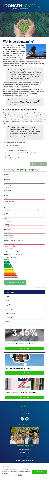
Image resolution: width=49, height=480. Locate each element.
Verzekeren (9, 309)
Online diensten (10, 313)
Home (7, 296)
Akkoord (39, 471)
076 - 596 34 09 (24, 457)
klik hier (20, 475)
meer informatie (24, 348)
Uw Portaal (8, 317)
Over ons (8, 300)
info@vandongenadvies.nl (24, 460)
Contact (7, 321)
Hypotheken (9, 305)
